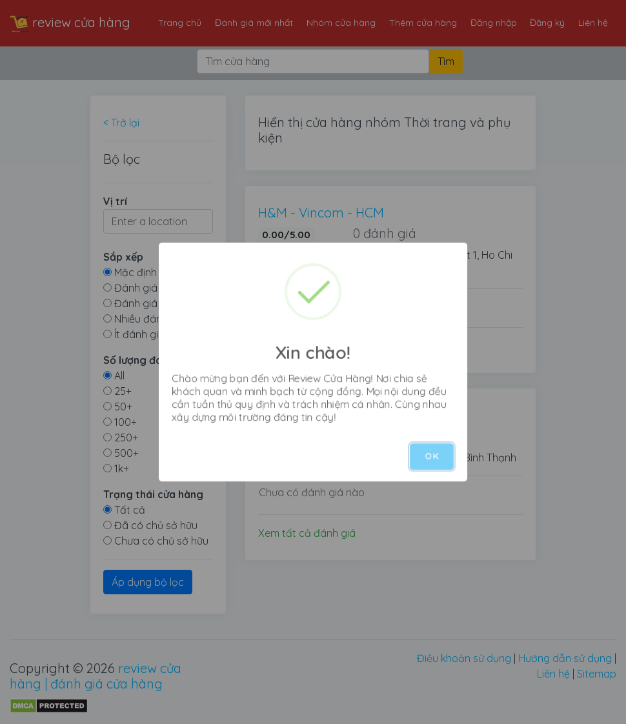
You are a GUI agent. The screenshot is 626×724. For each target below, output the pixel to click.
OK (431, 456)
